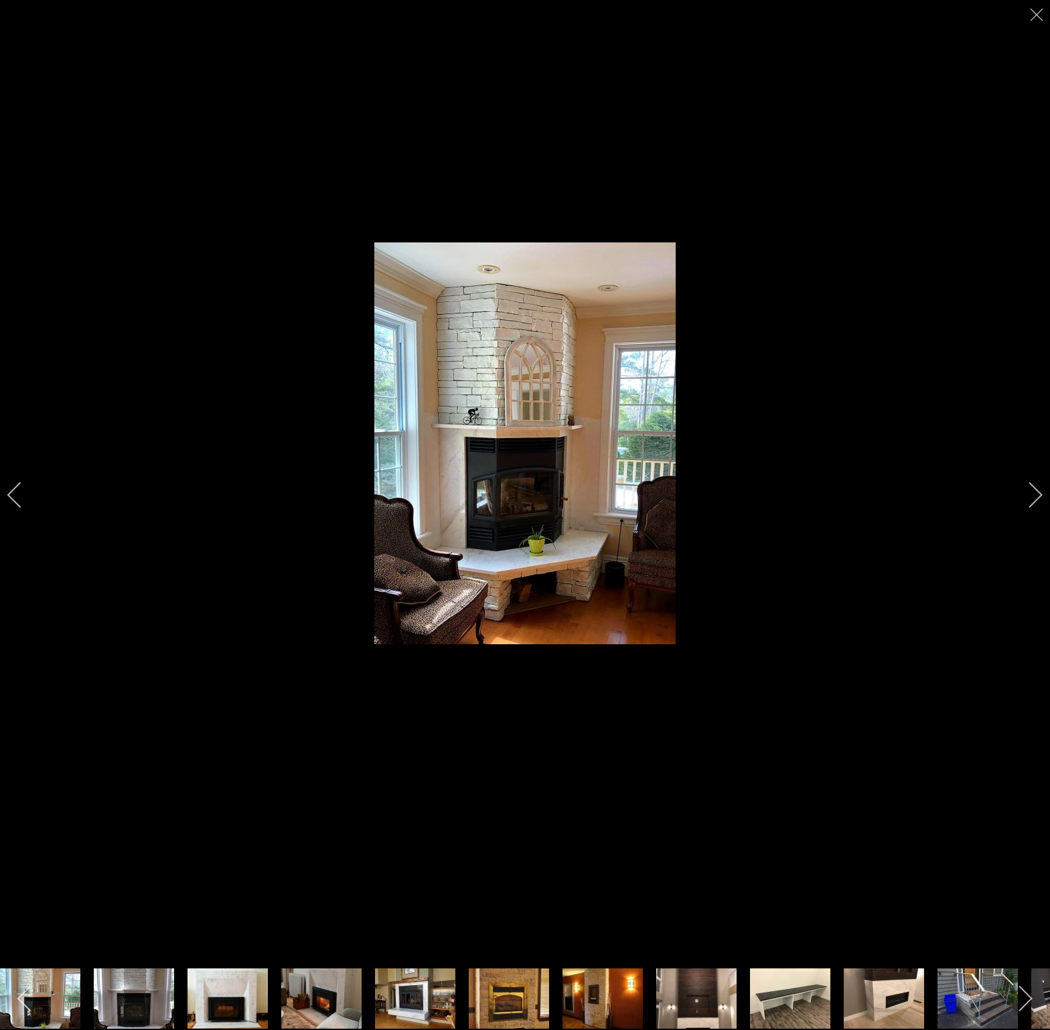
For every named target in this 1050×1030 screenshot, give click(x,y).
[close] (1038, 14)
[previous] (23, 495)
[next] (1026, 495)
